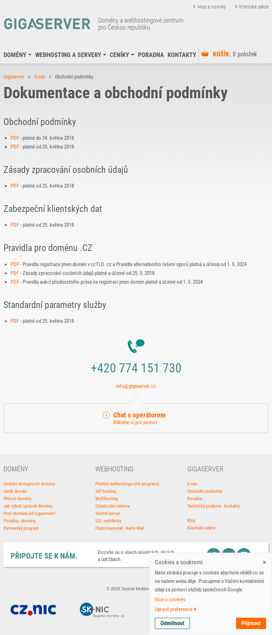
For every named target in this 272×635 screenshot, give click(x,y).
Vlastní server (107, 513)
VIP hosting (105, 491)
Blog (191, 520)
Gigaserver (14, 77)
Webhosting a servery (68, 54)
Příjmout (251, 623)
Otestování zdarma (112, 506)
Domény (15, 54)
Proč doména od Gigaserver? (29, 513)
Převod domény (17, 498)
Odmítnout (172, 623)
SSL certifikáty (108, 520)
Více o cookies (170, 599)
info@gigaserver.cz (136, 386)
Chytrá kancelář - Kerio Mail (119, 528)
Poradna (151, 54)
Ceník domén (15, 491)
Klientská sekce (253, 7)
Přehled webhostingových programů (127, 483)
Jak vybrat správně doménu (28, 506)
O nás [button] (39, 77)
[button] (136, 418)
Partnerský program (21, 528)
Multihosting (106, 498)
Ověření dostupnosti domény (29, 483)
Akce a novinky (211, 7)
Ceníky (119, 54)
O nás (192, 483)
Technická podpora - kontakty (213, 506)
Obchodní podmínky (204, 491)
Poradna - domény (20, 520)
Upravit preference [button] (175, 609)
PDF (15, 138)
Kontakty (181, 54)
